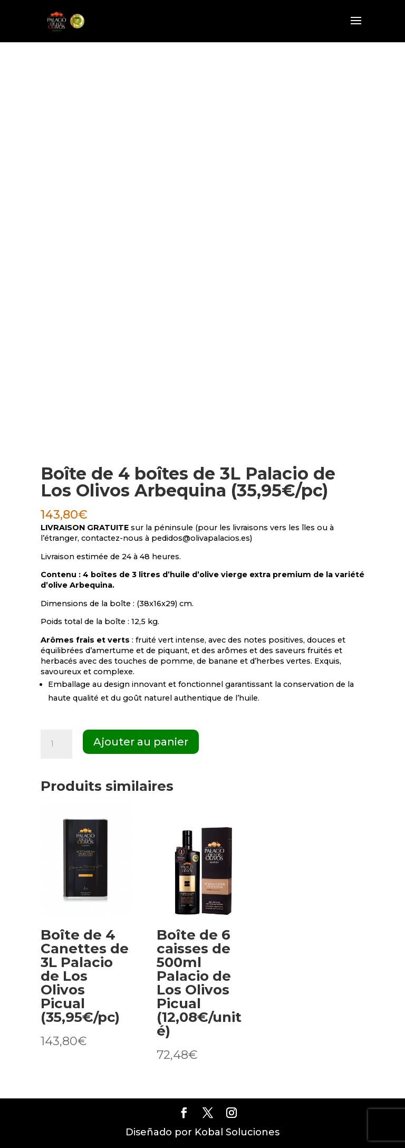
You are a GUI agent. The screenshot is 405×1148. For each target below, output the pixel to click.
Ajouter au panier (140, 741)
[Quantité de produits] (56, 744)
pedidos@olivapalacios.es (200, 538)
